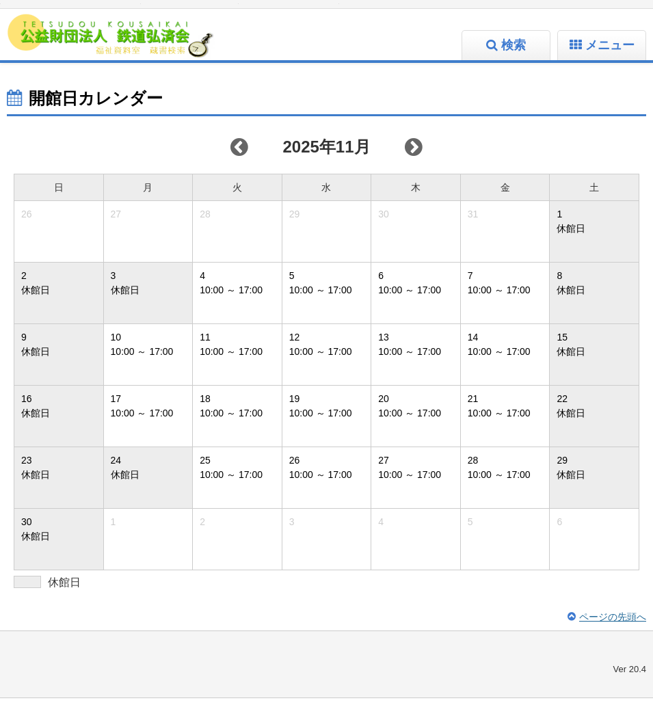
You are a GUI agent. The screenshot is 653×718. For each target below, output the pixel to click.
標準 (67, 13)
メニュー (610, 65)
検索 (513, 65)
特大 (119, 13)
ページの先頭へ (612, 636)
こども (316, 13)
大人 (289, 13)
